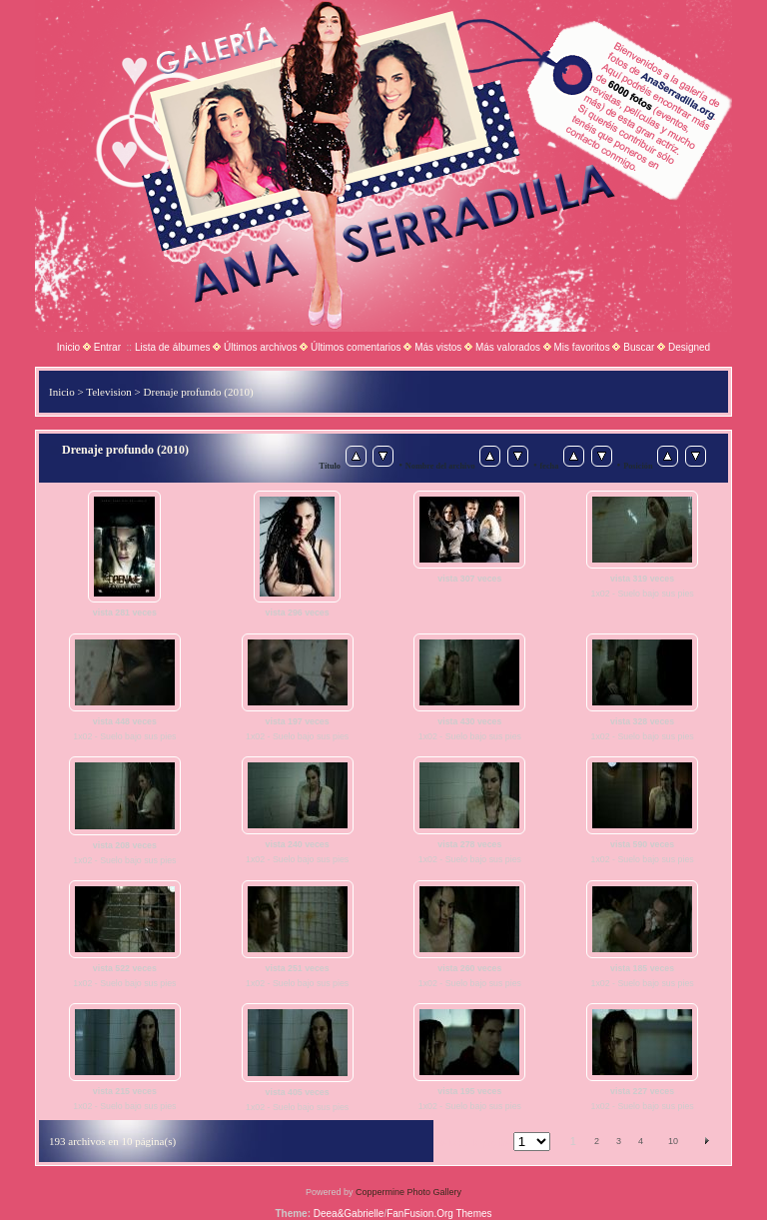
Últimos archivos (260, 347)
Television (109, 392)
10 (673, 1141)
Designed (689, 347)
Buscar (638, 347)
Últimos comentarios (356, 347)
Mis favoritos (582, 347)
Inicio (68, 347)
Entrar (107, 347)
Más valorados (507, 347)
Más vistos (437, 347)
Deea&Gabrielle (349, 1213)
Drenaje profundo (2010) (199, 392)
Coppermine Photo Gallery (408, 1192)
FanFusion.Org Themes (438, 1213)
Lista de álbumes (173, 347)
